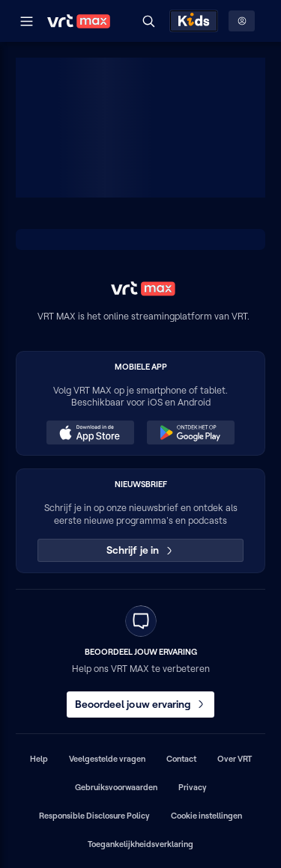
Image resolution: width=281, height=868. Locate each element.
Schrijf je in (140, 550)
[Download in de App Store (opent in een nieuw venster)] (89, 432)
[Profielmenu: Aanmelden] (242, 20)
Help (39, 758)
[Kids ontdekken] (193, 21)
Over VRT (234, 758)
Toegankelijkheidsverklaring (140, 844)
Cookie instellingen (206, 815)
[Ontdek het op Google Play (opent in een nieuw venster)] (190, 432)
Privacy (192, 787)
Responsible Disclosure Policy (94, 815)
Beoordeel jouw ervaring (141, 704)
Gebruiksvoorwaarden (116, 787)
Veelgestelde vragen (107, 758)
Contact (181, 758)
